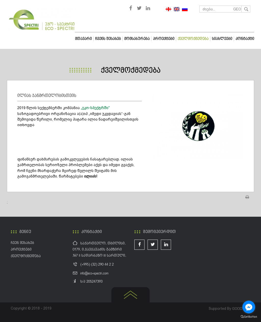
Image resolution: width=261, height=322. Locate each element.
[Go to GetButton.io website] (249, 316)
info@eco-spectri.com (94, 273)
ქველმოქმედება (130, 71)
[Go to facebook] (248, 307)
